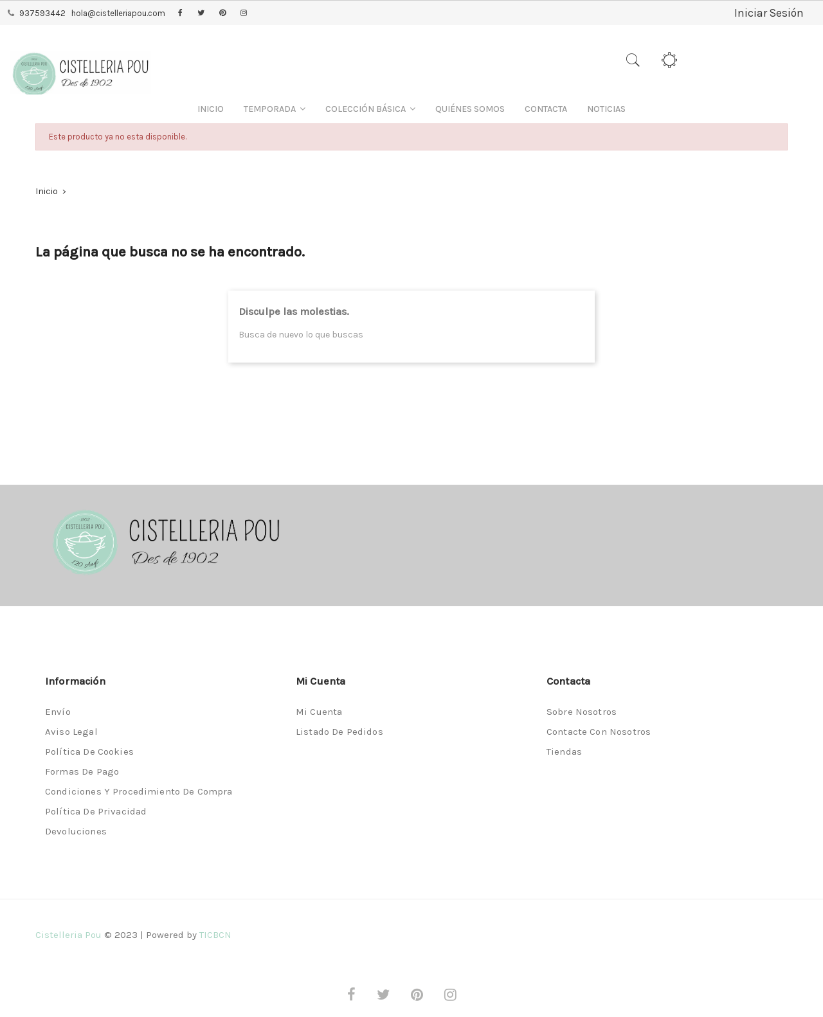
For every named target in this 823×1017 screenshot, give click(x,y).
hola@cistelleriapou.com (118, 13)
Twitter (200, 13)
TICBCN (215, 935)
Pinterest (222, 13)
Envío (58, 711)
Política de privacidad (96, 811)
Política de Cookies (89, 751)
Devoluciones (76, 831)
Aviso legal (71, 731)
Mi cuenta (319, 711)
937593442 (42, 13)
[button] (274, 108)
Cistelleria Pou (68, 935)
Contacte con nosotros (599, 731)
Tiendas (564, 751)
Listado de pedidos (339, 731)
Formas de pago (82, 771)
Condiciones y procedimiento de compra (139, 791)
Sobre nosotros (582, 711)
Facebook (180, 13)
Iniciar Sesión (768, 13)
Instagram (243, 13)
